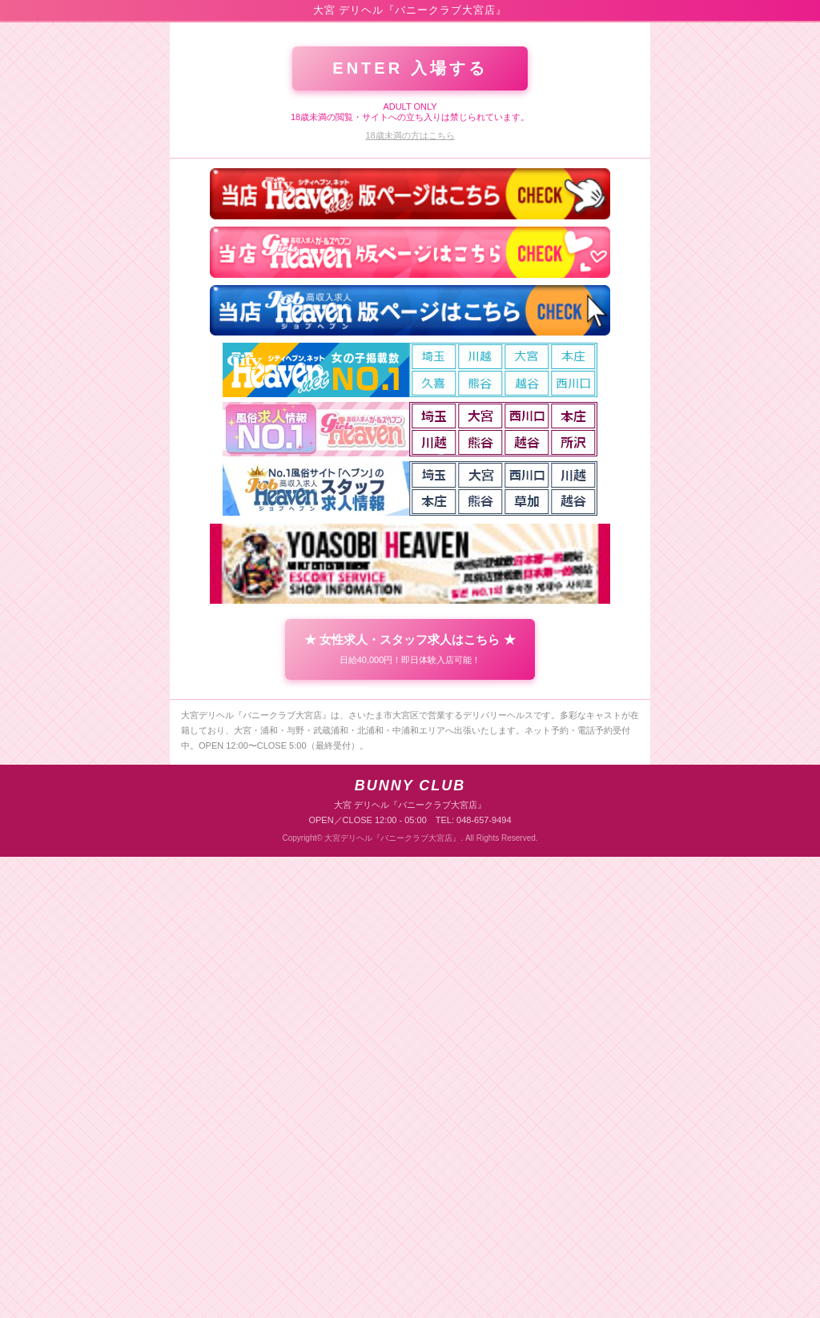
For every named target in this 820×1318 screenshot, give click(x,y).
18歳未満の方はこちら (409, 596)
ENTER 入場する (409, 529)
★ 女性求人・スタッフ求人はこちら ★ (409, 1110)
